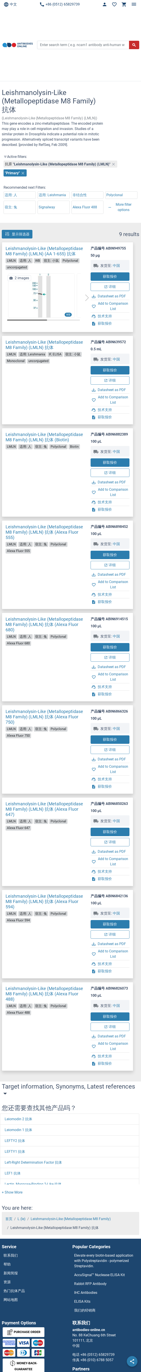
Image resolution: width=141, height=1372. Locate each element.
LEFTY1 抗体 (15, 1151)
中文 (10, 4)
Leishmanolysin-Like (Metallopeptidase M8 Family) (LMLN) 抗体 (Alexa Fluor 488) (44, 994)
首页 (8, 1219)
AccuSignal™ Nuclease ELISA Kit (99, 1275)
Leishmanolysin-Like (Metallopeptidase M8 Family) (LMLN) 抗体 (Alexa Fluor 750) (44, 717)
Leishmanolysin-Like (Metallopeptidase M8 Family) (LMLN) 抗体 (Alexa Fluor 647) (44, 809)
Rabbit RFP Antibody (90, 1284)
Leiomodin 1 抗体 (18, 1130)
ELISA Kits (82, 1301)
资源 (7, 1282)
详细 (110, 287)
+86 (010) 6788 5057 (96, 1360)
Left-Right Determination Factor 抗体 (33, 1162)
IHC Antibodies (85, 1293)
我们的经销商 (84, 1310)
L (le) (22, 1219)
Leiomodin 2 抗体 (18, 1119)
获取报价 (110, 276)
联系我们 (11, 1255)
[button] (87, 298)
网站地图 (11, 1300)
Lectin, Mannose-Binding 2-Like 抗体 (33, 1184)
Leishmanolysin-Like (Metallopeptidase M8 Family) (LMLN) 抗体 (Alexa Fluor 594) (44, 901)
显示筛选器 (17, 234)
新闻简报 (11, 1273)
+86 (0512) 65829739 (59, 4)
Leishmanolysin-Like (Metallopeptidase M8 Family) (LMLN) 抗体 (44, 344)
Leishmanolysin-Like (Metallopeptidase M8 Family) (71, 1219)
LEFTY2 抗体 (15, 1141)
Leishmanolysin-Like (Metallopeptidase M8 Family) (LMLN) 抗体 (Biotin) (44, 437)
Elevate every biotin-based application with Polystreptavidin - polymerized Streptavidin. (103, 1260)
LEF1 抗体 (13, 1173)
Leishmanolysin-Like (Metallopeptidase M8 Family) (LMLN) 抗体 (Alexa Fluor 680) (44, 624)
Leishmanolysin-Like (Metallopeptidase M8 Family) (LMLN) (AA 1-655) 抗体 (44, 251)
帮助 (7, 1264)
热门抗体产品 (14, 1291)
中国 (116, 266)
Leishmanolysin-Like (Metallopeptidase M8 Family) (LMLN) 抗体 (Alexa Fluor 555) (44, 532)
